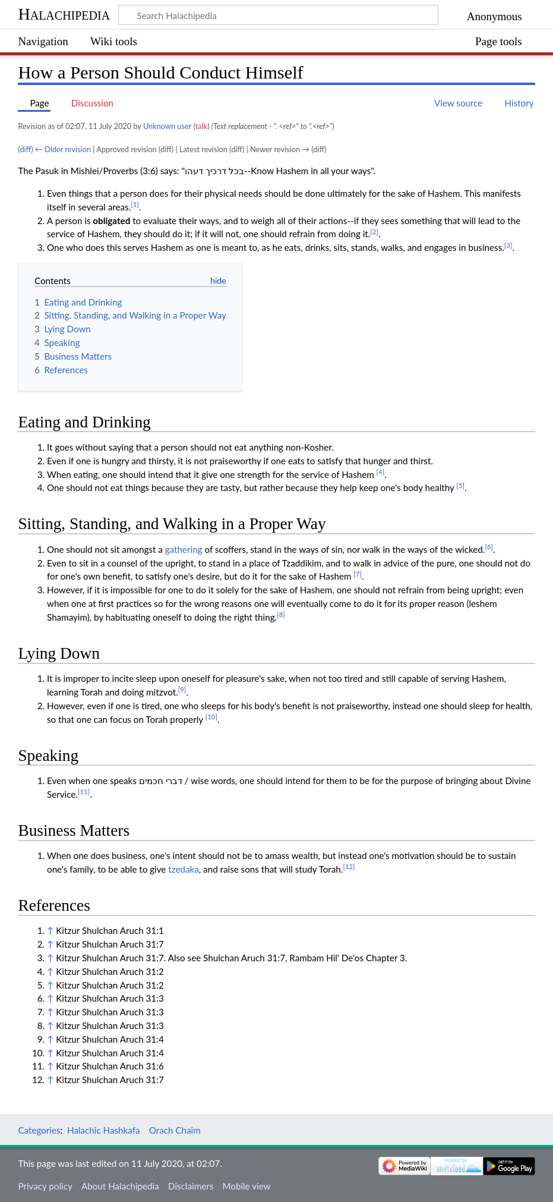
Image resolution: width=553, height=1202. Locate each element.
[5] (460, 485)
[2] (374, 231)
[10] (211, 716)
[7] (357, 574)
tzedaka (183, 869)
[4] (381, 472)
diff (25, 149)
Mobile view (246, 1186)
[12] (349, 866)
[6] (489, 546)
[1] (135, 204)
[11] (84, 791)
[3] (508, 245)
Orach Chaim (175, 1130)
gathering (184, 549)
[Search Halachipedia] (278, 14)
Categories (39, 1130)
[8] (281, 614)
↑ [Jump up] (50, 930)
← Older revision (63, 149)
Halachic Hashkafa (103, 1130)
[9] (182, 689)
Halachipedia (64, 14)
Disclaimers (190, 1186)
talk (201, 126)
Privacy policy (45, 1186)
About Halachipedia (120, 1186)
